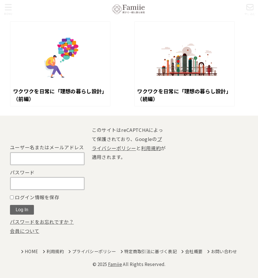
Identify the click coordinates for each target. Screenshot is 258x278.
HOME (31, 251)
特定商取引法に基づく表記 (150, 251)
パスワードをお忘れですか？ (42, 221)
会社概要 (194, 251)
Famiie (115, 264)
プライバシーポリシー (94, 251)
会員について (24, 230)
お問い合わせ (224, 251)
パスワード (22, 172)
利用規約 (151, 148)
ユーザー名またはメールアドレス (47, 147)
